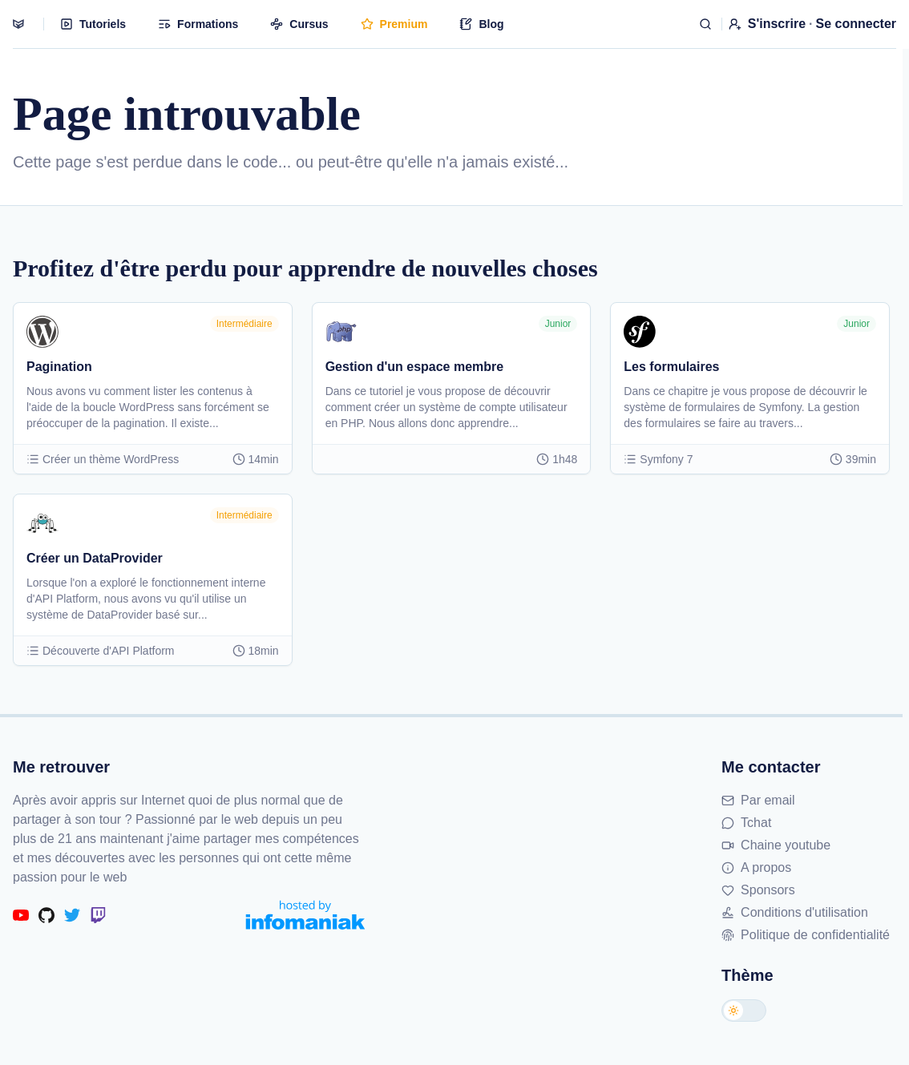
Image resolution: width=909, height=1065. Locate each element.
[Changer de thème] (743, 1010)
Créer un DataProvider (94, 558)
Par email (758, 800)
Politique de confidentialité (805, 935)
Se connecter (856, 23)
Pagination (59, 366)
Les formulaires (671, 366)
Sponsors (758, 890)
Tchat (746, 822)
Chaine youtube (775, 845)
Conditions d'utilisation (794, 912)
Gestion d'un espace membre (414, 366)
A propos (756, 867)
